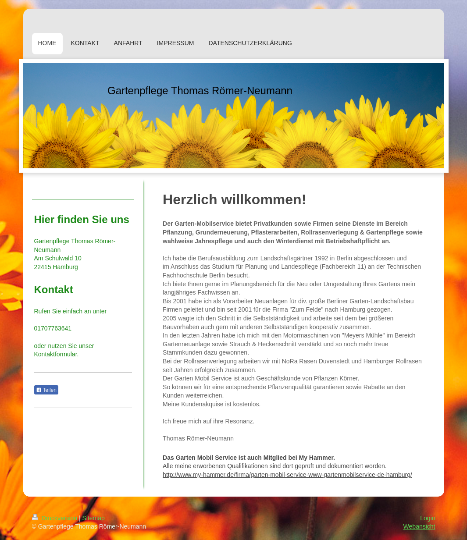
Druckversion (55, 518)
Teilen (46, 390)
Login (427, 518)
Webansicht (419, 526)
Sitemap (93, 518)
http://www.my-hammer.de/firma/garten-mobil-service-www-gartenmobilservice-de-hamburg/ (287, 474)
